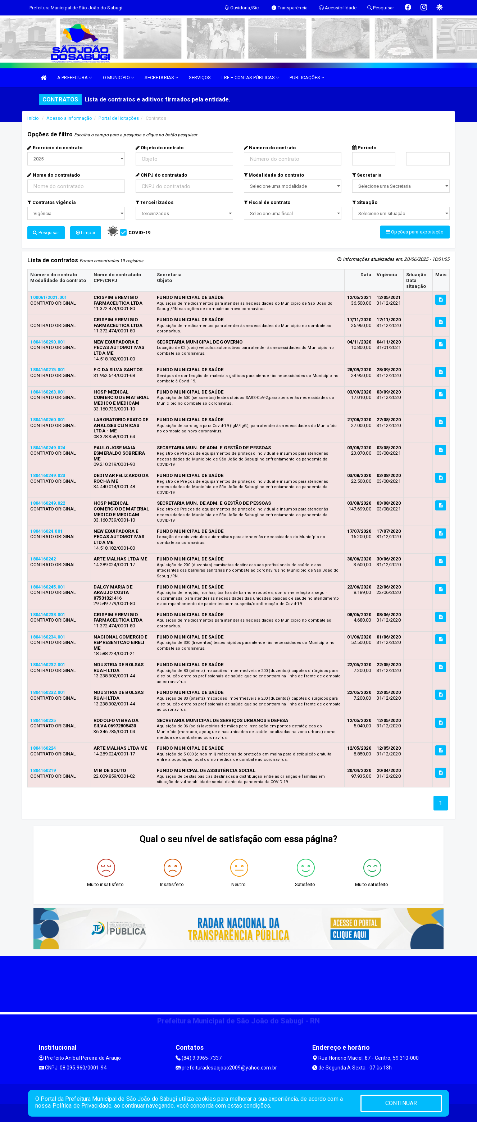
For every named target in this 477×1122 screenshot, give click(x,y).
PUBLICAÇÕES (307, 77)
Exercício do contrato (54, 147)
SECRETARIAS (161, 77)
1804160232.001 (47, 664)
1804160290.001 (47, 342)
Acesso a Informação (69, 118)
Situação (364, 202)
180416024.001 (46, 531)
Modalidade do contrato (274, 175)
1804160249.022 (47, 503)
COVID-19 (139, 232)
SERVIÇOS (200, 77)
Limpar (86, 232)
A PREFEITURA (74, 77)
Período (364, 147)
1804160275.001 (47, 369)
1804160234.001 (47, 637)
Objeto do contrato (159, 147)
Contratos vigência (51, 202)
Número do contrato (270, 147)
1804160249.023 (47, 475)
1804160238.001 (47, 614)
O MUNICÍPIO (118, 77)
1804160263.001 (47, 392)
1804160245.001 (47, 587)
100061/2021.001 (48, 297)
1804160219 (43, 770)
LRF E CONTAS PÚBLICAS (250, 77)
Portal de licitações (119, 118)
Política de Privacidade (82, 1105)
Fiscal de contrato (267, 202)
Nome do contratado (53, 175)
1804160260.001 (47, 419)
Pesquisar (46, 232)
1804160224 (43, 748)
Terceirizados (154, 202)
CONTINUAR (401, 1103)
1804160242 (43, 559)
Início (33, 118)
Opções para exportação (415, 232)
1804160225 (43, 720)
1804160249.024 (47, 447)
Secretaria (367, 175)
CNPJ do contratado (161, 175)
